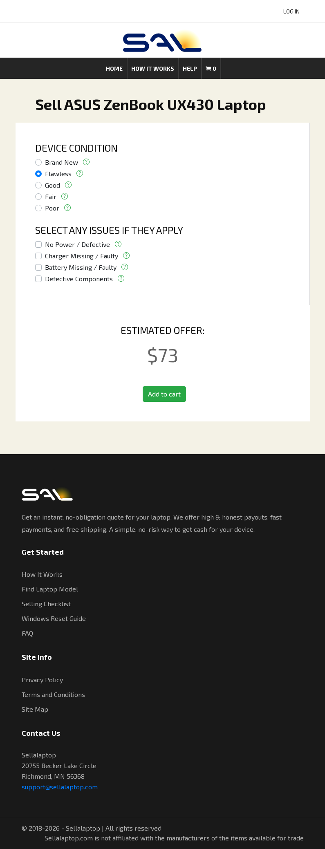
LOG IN (291, 11)
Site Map (35, 709)
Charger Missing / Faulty (81, 256)
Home (114, 68)
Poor (52, 208)
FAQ (27, 633)
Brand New (61, 162)
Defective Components (79, 278)
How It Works (42, 574)
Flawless (58, 173)
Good (52, 185)
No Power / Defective (77, 244)
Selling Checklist (46, 603)
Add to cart (164, 394)
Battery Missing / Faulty (81, 267)
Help (190, 68)
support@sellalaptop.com (60, 787)
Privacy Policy (42, 679)
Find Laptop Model (50, 589)
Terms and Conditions (53, 694)
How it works (152, 68)
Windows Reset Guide (54, 618)
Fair (50, 196)
